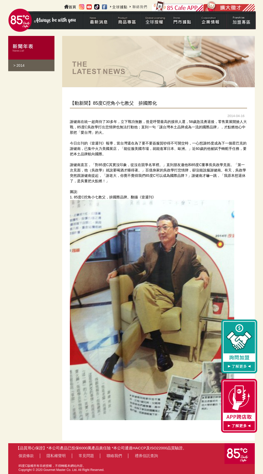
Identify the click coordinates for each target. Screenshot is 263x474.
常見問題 (86, 455)
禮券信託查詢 (146, 455)
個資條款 (26, 455)
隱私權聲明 (56, 455)
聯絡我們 (114, 455)
